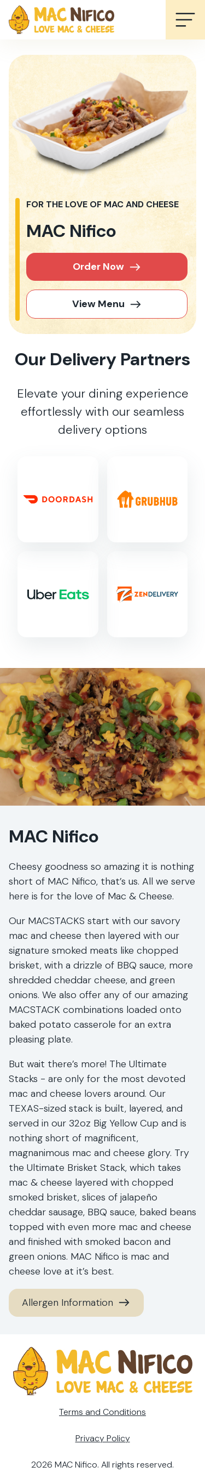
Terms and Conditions (102, 1412)
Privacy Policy (102, 1438)
